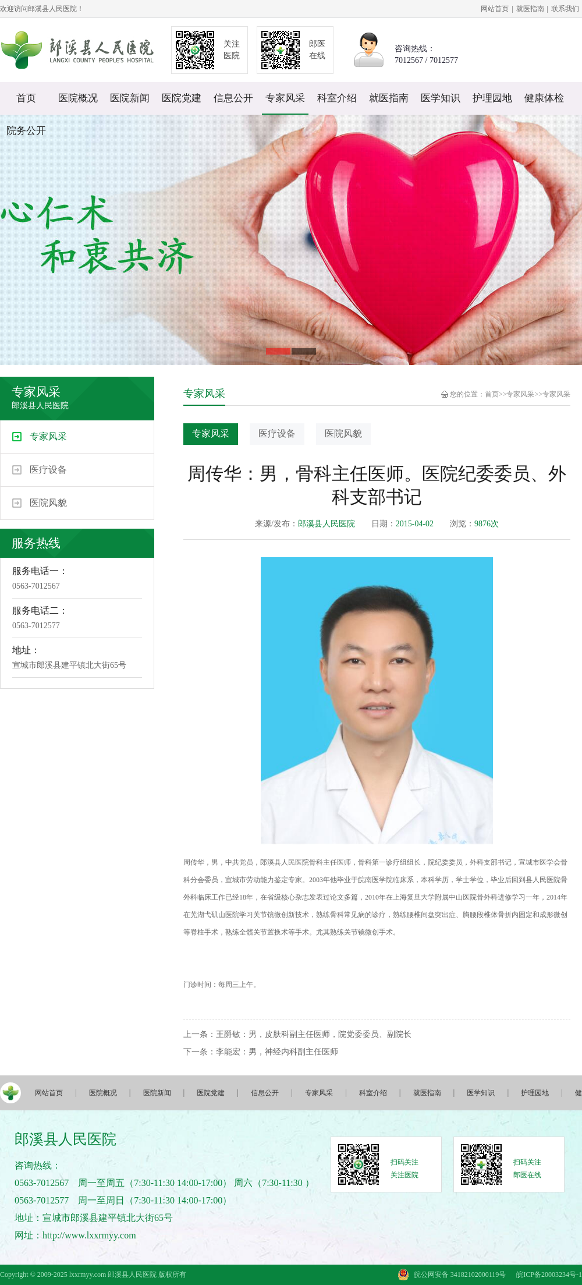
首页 (26, 98)
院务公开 (26, 130)
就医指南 (530, 9)
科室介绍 (337, 98)
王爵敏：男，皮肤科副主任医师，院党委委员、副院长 (313, 1034)
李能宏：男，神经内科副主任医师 (277, 1051)
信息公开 (233, 98)
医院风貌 (48, 503)
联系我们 (565, 9)
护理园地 (492, 98)
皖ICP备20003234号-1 (549, 1274)
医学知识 (440, 98)
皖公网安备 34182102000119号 (460, 1274)
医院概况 (78, 98)
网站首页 (495, 9)
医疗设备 (48, 470)
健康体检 (544, 98)
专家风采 (285, 98)
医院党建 (181, 98)
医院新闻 (130, 98)
